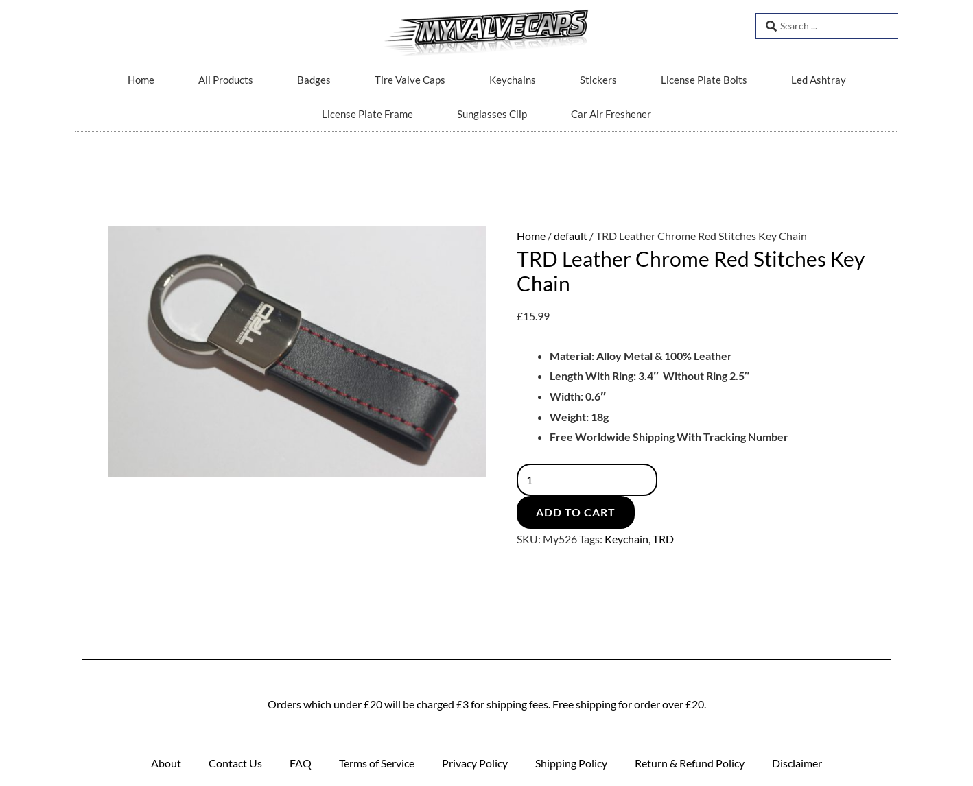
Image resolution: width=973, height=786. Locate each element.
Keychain (626, 538)
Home (141, 79)
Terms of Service (376, 763)
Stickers (598, 79)
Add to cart (576, 512)
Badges (314, 79)
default (570, 235)
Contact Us (235, 763)
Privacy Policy (475, 763)
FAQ (301, 763)
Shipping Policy (571, 763)
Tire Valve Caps (410, 79)
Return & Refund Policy (690, 763)
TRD (663, 538)
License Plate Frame (367, 114)
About (166, 763)
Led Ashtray (818, 79)
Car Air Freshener (611, 114)
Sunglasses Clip (492, 114)
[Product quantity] (587, 480)
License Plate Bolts (704, 79)
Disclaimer (797, 763)
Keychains (512, 79)
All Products (225, 79)
